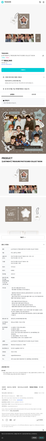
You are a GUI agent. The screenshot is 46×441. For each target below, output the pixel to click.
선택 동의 (34, 437)
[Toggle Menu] (43, 2)
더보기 (23, 237)
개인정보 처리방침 (33, 387)
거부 (2, 437)
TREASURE (4, 53)
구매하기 (23, 70)
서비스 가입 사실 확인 (14, 410)
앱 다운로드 (40, 420)
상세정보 (12, 94)
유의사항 (34, 94)
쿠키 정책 (41, 387)
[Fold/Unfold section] (23, 77)
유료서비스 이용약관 (11, 387)
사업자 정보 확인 (19, 400)
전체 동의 (41, 437)
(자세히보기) (34, 433)
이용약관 (4, 387)
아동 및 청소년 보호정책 (23, 387)
